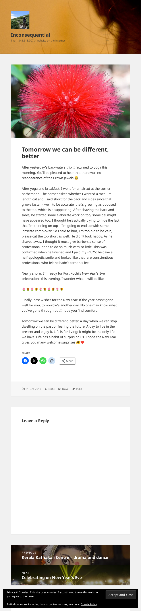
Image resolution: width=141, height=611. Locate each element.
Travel (65, 389)
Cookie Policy (89, 604)
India (79, 389)
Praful (51, 389)
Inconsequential (30, 34)
